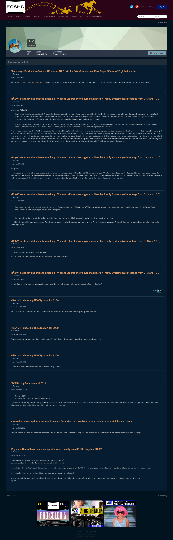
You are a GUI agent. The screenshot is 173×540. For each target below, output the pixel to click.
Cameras (16, 74)
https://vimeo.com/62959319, (33, 82)
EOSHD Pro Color (49, 16)
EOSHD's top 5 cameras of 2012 (28, 383)
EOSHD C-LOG (63, 16)
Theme (80, 532)
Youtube (37, 16)
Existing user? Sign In (148, 7)
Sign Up (162, 7)
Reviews (27, 16)
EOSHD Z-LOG (77, 16)
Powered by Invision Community (86, 536)
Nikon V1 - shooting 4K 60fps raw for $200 (35, 300)
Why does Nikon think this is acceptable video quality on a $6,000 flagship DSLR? (56, 449)
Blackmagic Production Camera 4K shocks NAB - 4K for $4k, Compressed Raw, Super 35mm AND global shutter (73, 71)
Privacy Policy (91, 532)
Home (10, 16)
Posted (17, 78)
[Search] (145, 16)
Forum (18, 16)
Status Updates (156, 17)
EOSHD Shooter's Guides (94, 16)
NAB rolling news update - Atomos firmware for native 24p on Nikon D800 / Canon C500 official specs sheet (71, 421)
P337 (154, 291)
